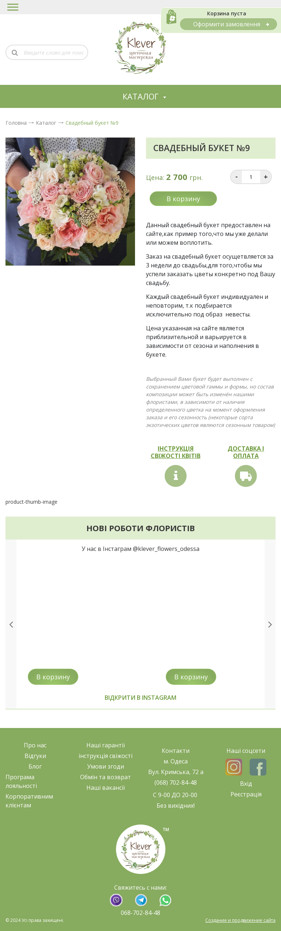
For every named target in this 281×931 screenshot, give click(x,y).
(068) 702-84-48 (175, 782)
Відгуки (35, 756)
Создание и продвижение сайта (240, 920)
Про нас (35, 745)
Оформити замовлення (231, 24)
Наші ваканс (104, 788)
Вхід (246, 784)
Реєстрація (246, 794)
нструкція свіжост (105, 756)
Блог (35, 766)
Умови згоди (105, 766)
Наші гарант (104, 745)
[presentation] (10, 624)
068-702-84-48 (140, 913)
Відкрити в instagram (140, 697)
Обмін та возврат (105, 777)
